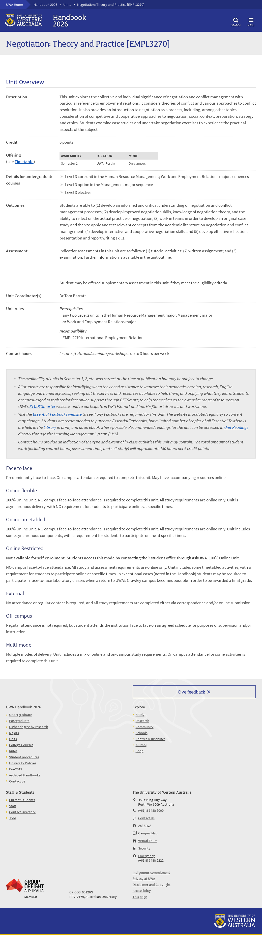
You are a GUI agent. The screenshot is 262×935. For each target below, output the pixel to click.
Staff (12, 806)
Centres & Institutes (150, 739)
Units (67, 4)
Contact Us (146, 818)
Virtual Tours (147, 840)
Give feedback (191, 692)
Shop (139, 751)
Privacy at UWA (144, 878)
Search (236, 21)
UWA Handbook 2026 (23, 706)
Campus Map (148, 833)
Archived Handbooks (24, 775)
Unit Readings (236, 427)
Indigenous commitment (151, 872)
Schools (142, 733)
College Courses (21, 745)
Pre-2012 (15, 769)
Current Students (22, 800)
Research (142, 720)
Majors (14, 733)
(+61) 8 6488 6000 (151, 810)
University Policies (22, 763)
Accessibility (142, 890)
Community (145, 727)
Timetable (24, 161)
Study (140, 714)
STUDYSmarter (42, 406)
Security (144, 848)
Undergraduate (20, 714)
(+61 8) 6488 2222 (151, 860)
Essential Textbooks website (57, 414)
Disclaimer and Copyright (151, 884)
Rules (13, 751)
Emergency (146, 856)
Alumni (141, 745)
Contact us (17, 781)
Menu (251, 21)
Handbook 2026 (45, 4)
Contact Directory (22, 812)
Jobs (12, 818)
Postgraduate (19, 720)
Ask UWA (144, 825)
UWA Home (14, 4)
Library (50, 427)
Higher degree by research (28, 727)
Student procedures (24, 757)
